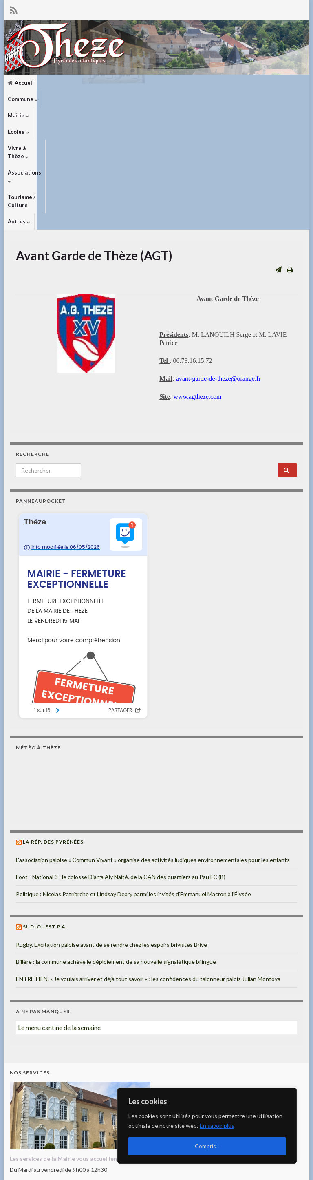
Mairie (91, 83)
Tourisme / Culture (260, 83)
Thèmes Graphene (77, 1170)
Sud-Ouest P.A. (45, 804)
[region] (207, 1126)
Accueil (21, 83)
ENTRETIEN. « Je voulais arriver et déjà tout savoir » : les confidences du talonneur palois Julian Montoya (148, 856)
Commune (57, 83)
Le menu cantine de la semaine (59, 905)
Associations (208, 83)
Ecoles (121, 83)
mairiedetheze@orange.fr (59, 1133)
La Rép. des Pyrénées (53, 719)
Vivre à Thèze (161, 83)
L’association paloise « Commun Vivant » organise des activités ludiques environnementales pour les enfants (153, 737)
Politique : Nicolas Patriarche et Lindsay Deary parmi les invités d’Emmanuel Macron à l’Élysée (133, 771)
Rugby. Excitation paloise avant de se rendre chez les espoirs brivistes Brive (111, 822)
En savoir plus (217, 1125)
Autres (19, 99)
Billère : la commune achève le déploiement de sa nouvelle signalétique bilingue (116, 839)
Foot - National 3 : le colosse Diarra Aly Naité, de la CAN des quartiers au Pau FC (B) (120, 754)
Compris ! (207, 1145)
